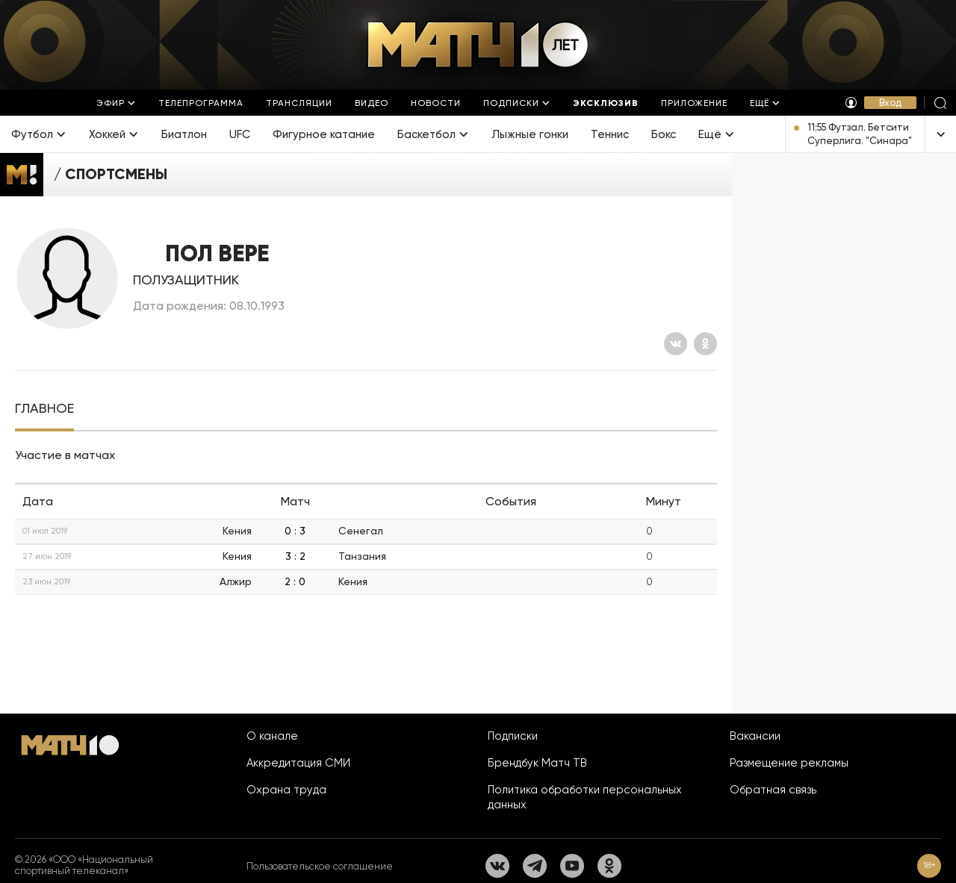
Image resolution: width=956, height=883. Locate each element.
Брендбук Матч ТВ (537, 763)
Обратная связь (773, 789)
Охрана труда (286, 789)
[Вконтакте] (675, 343)
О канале (272, 736)
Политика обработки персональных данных (585, 797)
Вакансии (755, 736)
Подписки (513, 736)
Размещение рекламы (789, 763)
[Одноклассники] (705, 343)
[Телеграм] (535, 866)
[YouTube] (572, 866)
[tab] (44, 408)
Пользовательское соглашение (319, 866)
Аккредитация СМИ (298, 763)
